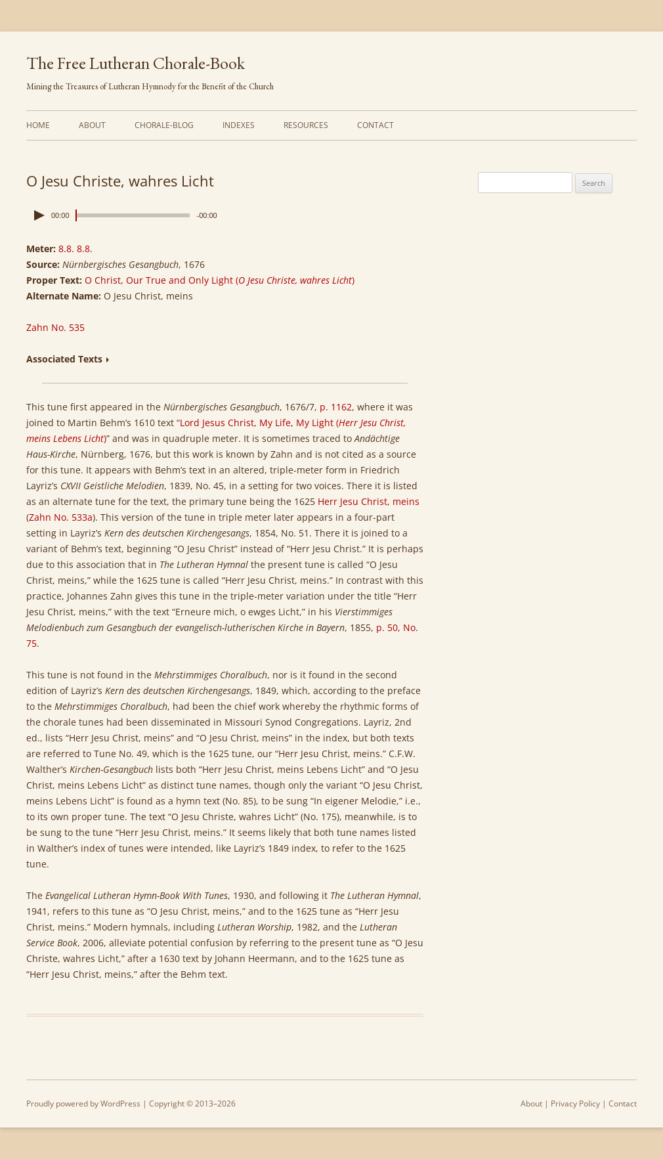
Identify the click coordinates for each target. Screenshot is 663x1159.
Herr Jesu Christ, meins (368, 501)
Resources (306, 125)
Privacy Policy (575, 1103)
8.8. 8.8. (75, 248)
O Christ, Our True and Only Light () (219, 280)
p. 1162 (336, 407)
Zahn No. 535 (55, 327)
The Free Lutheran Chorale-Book (135, 63)
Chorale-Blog (164, 125)
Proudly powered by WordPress (83, 1103)
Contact (375, 125)
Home (38, 125)
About (92, 125)
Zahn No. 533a (61, 517)
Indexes (239, 125)
